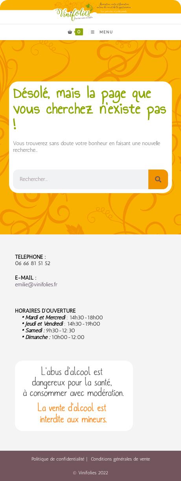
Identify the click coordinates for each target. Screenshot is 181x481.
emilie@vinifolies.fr (36, 284)
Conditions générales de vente (120, 459)
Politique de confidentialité (57, 459)
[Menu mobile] (99, 32)
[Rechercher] (158, 179)
